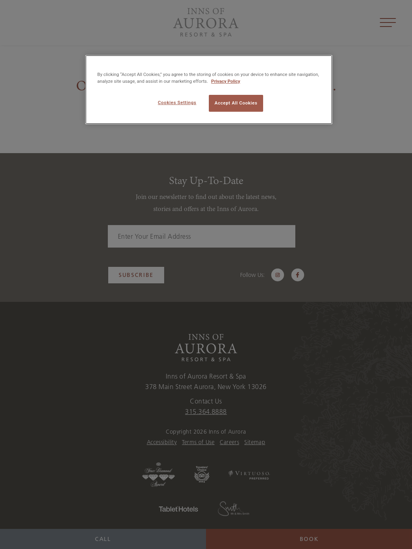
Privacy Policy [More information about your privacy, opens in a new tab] (225, 81)
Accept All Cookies (235, 103)
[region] (208, 89)
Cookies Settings (177, 102)
